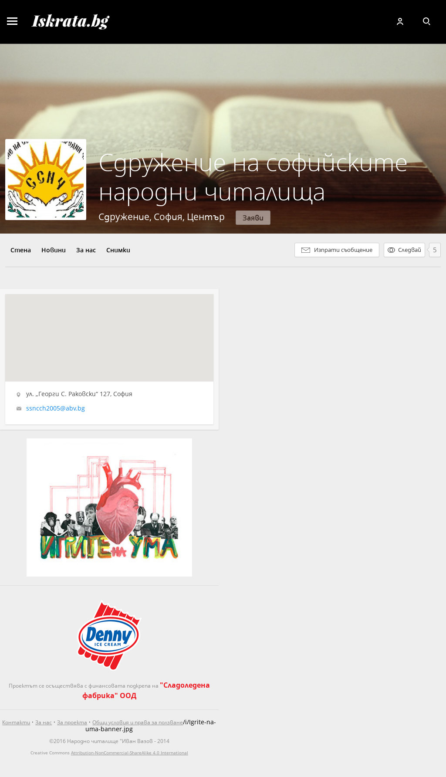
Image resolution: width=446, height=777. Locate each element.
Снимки (118, 250)
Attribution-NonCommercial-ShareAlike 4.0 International (129, 753)
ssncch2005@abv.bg (55, 408)
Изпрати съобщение (343, 250)
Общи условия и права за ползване (137, 722)
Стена (20, 250)
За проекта (72, 722)
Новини (53, 250)
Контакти (16, 722)
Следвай (409, 250)
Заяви (253, 218)
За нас (86, 250)
